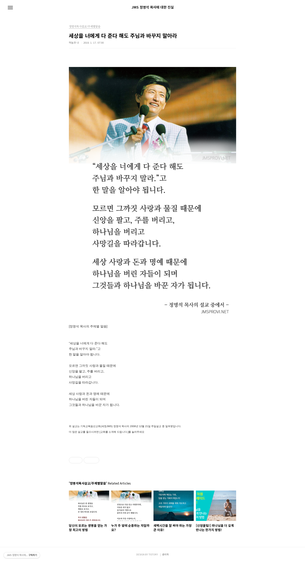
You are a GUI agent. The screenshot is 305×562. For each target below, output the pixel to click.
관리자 (165, 554)
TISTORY (153, 554)
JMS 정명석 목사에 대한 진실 (152, 7)
